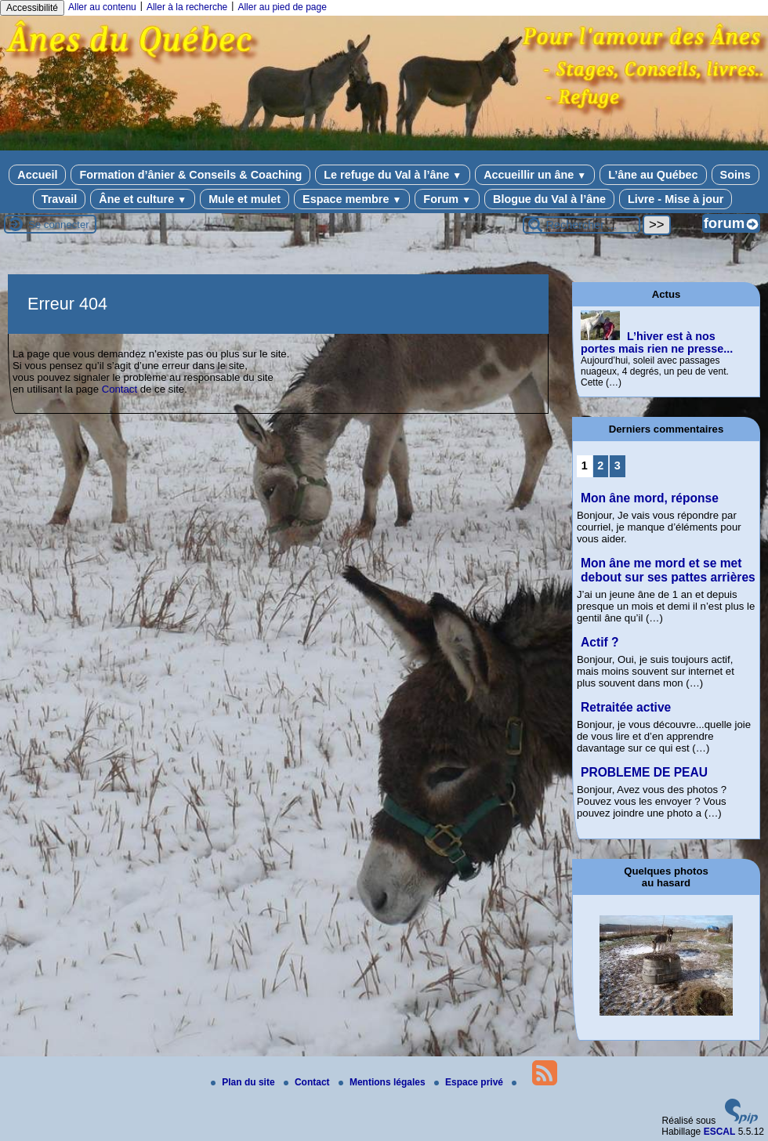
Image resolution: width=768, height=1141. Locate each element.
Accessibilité (32, 7)
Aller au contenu (102, 7)
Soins (735, 174)
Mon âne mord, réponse (650, 498)
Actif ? (600, 642)
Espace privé (469, 1082)
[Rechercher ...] (581, 225)
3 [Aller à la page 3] (617, 465)
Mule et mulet (244, 199)
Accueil (37, 174)
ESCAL (720, 1131)
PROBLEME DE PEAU (644, 772)
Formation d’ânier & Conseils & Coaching (190, 174)
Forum (447, 199)
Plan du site (244, 1082)
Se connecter (58, 224)
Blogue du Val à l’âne (549, 199)
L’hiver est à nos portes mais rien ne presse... (657, 342)
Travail (60, 199)
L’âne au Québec (652, 174)
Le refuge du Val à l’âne (393, 174)
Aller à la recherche (187, 7)
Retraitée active (626, 707)
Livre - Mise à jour (675, 199)
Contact (119, 389)
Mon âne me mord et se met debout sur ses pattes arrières (668, 570)
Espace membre (351, 199)
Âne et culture (143, 199)
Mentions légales (383, 1082)
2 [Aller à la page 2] (600, 465)
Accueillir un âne (535, 174)
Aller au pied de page (281, 7)
